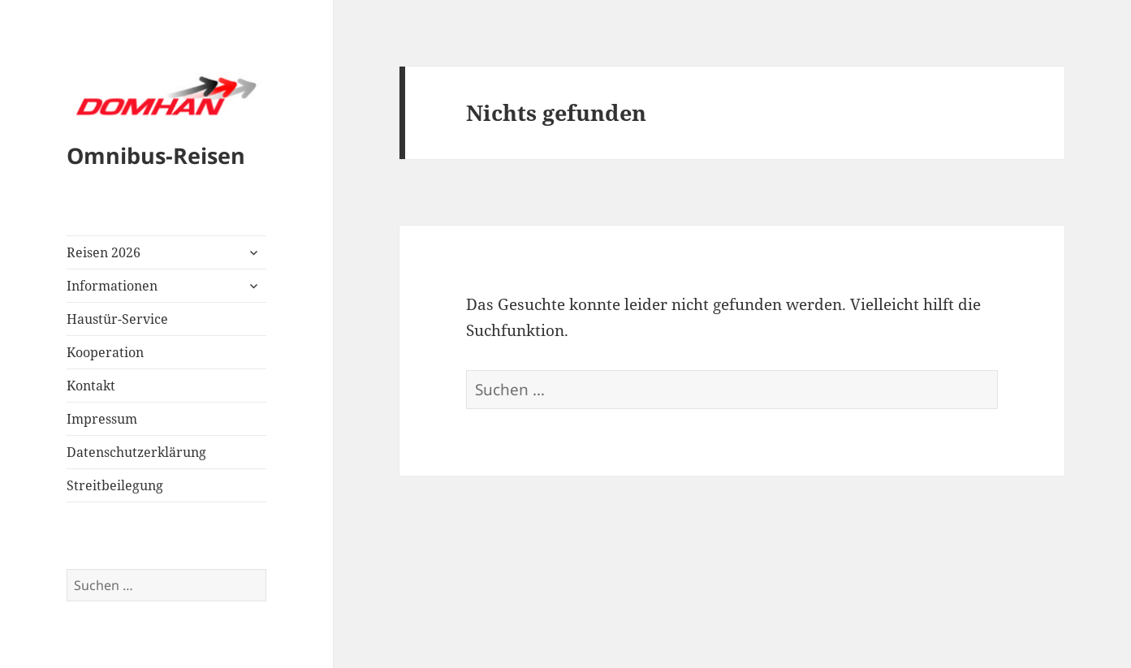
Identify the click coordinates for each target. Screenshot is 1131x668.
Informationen (112, 286)
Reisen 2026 (103, 252)
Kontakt (91, 385)
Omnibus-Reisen (156, 155)
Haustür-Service (117, 319)
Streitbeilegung (115, 485)
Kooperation (105, 352)
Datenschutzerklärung (136, 452)
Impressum (102, 419)
